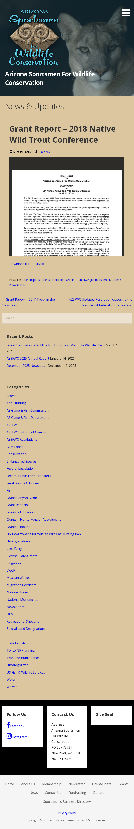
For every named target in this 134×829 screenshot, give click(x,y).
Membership (51, 784)
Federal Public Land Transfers (29, 476)
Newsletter (76, 784)
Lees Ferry (14, 548)
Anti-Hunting (16, 403)
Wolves (12, 687)
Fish (9, 490)
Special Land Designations (26, 628)
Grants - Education (52, 280)
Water (11, 679)
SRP (9, 636)
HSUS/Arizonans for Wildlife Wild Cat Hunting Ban (44, 534)
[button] (127, 9)
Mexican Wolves (18, 577)
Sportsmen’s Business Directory (67, 801)
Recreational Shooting (23, 621)
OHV (10, 614)
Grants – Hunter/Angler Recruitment (34, 519)
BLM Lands (15, 447)
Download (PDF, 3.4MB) (26, 264)
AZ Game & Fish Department (28, 417)
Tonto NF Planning (21, 650)
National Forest (18, 592)
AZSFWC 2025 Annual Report (28, 358)
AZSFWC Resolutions (22, 439)
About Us (28, 784)
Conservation (17, 454)
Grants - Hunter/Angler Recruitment (88, 280)
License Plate (101, 784)
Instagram (17, 736)
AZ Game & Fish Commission (28, 410)
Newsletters (16, 607)
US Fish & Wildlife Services (26, 672)
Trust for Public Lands (23, 658)
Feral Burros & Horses (23, 483)
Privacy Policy (67, 813)
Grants (124, 784)
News (34, 792)
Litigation (14, 563)
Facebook (15, 725)
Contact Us (53, 792)
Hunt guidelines (18, 541)
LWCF (11, 570)
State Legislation (19, 643)
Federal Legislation (21, 468)
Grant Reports (31, 280)
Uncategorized (17, 665)
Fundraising (77, 792)
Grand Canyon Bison (22, 498)
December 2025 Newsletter (27, 365)
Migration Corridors (21, 585)
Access (11, 396)
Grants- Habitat (18, 527)
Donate (98, 792)
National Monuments (22, 599)
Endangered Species (21, 461)
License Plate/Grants (22, 556)
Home (9, 784)
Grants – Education (21, 512)
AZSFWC (44, 151)
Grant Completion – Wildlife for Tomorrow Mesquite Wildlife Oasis (56, 345)
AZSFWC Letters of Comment (28, 432)
